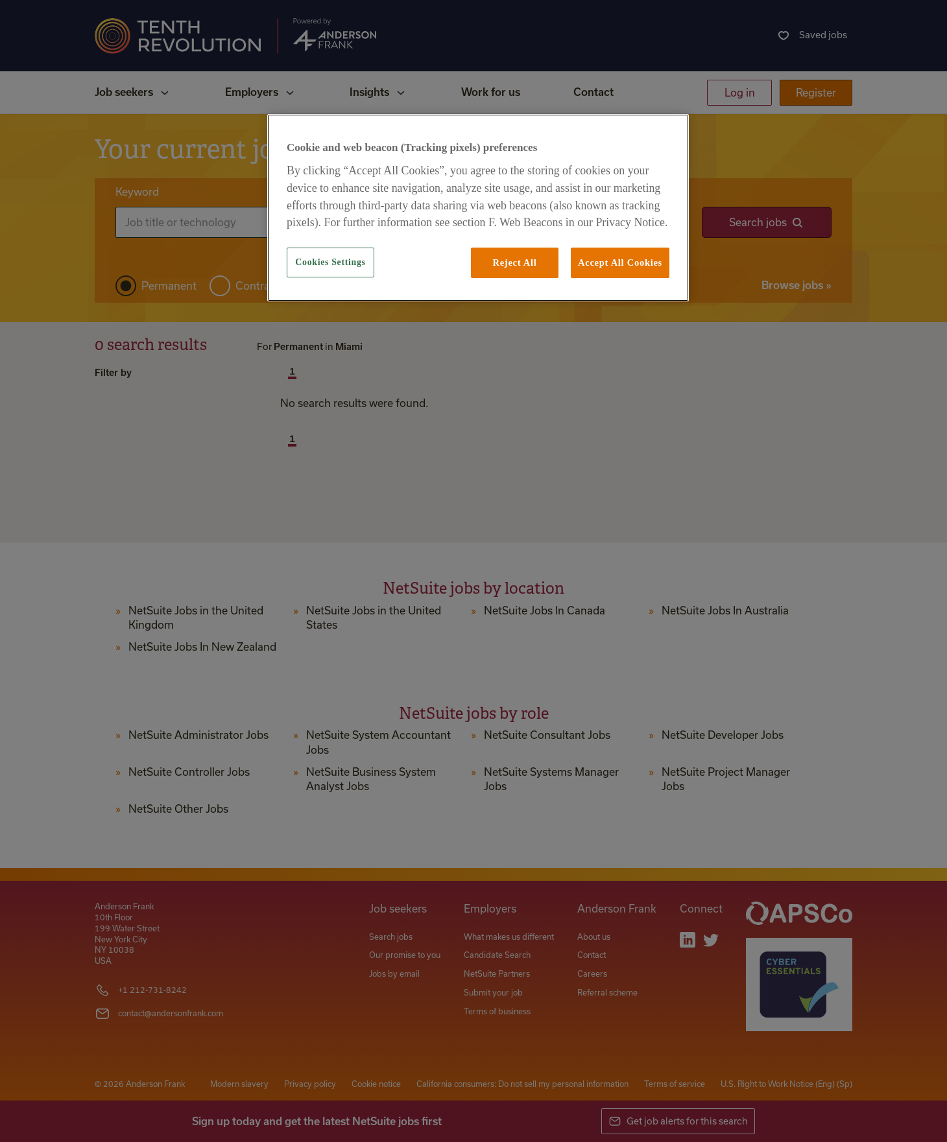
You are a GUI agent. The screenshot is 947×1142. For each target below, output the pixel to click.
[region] (478, 207)
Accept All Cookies (620, 262)
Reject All (514, 262)
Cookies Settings (330, 262)
